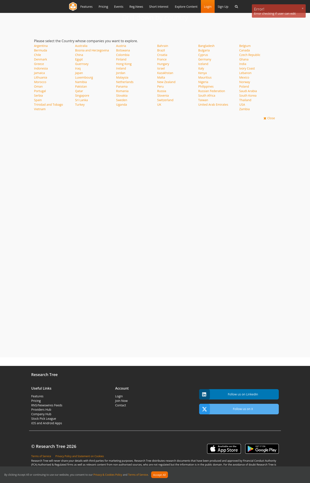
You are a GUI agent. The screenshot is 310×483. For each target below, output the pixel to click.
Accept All (159, 475)
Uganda (121, 104)
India (242, 64)
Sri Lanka (81, 100)
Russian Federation (211, 91)
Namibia (81, 82)
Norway (244, 82)
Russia (161, 91)
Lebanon (245, 73)
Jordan (120, 73)
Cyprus (203, 55)
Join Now (121, 401)
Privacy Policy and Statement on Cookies (79, 456)
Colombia (122, 55)
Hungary (163, 64)
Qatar (79, 91)
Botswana (123, 50)
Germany (204, 59)
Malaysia (122, 77)
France (162, 59)
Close (271, 118)
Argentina (41, 46)
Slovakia (121, 95)
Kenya (202, 73)
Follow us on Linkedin (228, 394)
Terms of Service (138, 475)
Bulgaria (204, 50)
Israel (161, 68)
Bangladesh (206, 46)
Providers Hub (41, 409)
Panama (121, 86)
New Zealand (166, 82)
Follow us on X (226, 409)
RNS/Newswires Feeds (46, 405)
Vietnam (40, 109)
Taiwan (203, 100)
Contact (120, 405)
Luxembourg (84, 77)
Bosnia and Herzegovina (92, 50)
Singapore (82, 95)
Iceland (203, 64)
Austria (121, 46)
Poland (244, 86)
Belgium (245, 46)
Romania (122, 91)
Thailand (245, 100)
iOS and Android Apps (46, 423)
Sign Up (223, 7)
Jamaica (39, 73)
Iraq (78, 68)
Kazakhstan (165, 73)
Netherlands (124, 82)
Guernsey (81, 64)
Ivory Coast (247, 68)
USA (242, 104)
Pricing (36, 401)
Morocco (40, 82)
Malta (161, 77)
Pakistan (81, 86)
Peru (160, 86)
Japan (79, 73)
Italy (201, 68)
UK (159, 104)
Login (207, 7)
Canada (244, 50)
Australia (81, 46)
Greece (39, 64)
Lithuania (40, 77)
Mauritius (205, 77)
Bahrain (162, 46)
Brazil (161, 50)
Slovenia (163, 95)
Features (37, 396)
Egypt (79, 59)
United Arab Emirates (213, 104)
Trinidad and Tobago (48, 104)
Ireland (121, 68)
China (79, 55)
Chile (37, 55)
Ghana (243, 59)
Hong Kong (124, 64)
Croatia (162, 55)
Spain (38, 100)
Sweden (121, 100)
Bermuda (40, 50)
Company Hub (41, 414)
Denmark (40, 59)
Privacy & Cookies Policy (107, 475)
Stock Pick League (43, 418)
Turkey (80, 104)
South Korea (247, 95)
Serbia (38, 95)
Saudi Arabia (248, 91)
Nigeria (203, 82)
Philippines (206, 86)
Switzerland (165, 100)
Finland (121, 59)
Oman (38, 86)
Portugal (40, 91)
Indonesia (41, 68)
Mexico (244, 77)
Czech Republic (249, 55)
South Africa (206, 95)
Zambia (244, 109)
